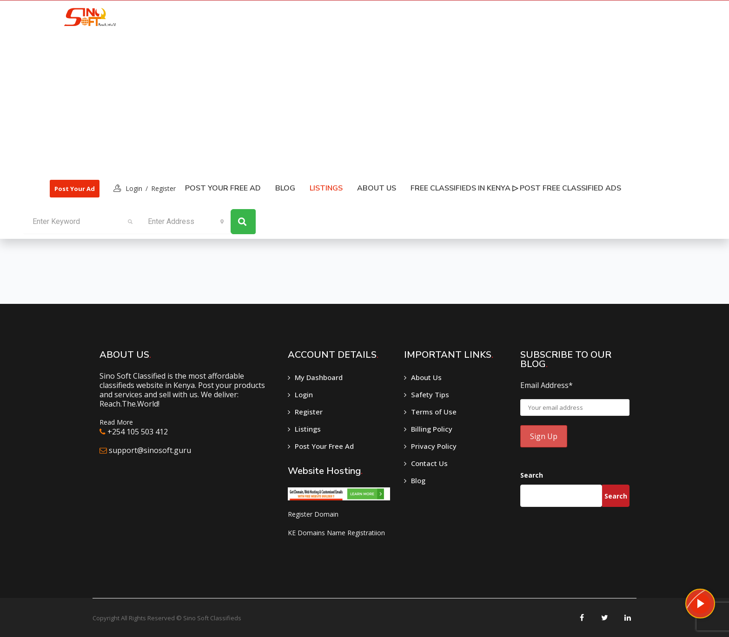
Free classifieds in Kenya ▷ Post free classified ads (516, 188)
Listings (308, 428)
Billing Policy (431, 428)
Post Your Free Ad (223, 188)
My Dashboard (319, 377)
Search (531, 475)
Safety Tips (430, 394)
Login (304, 394)
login (134, 188)
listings (326, 188)
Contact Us (429, 463)
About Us (376, 188)
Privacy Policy (434, 446)
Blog (285, 188)
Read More (116, 422)
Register (163, 188)
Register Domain (313, 514)
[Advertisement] (336, 103)
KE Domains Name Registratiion (336, 532)
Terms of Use (434, 411)
